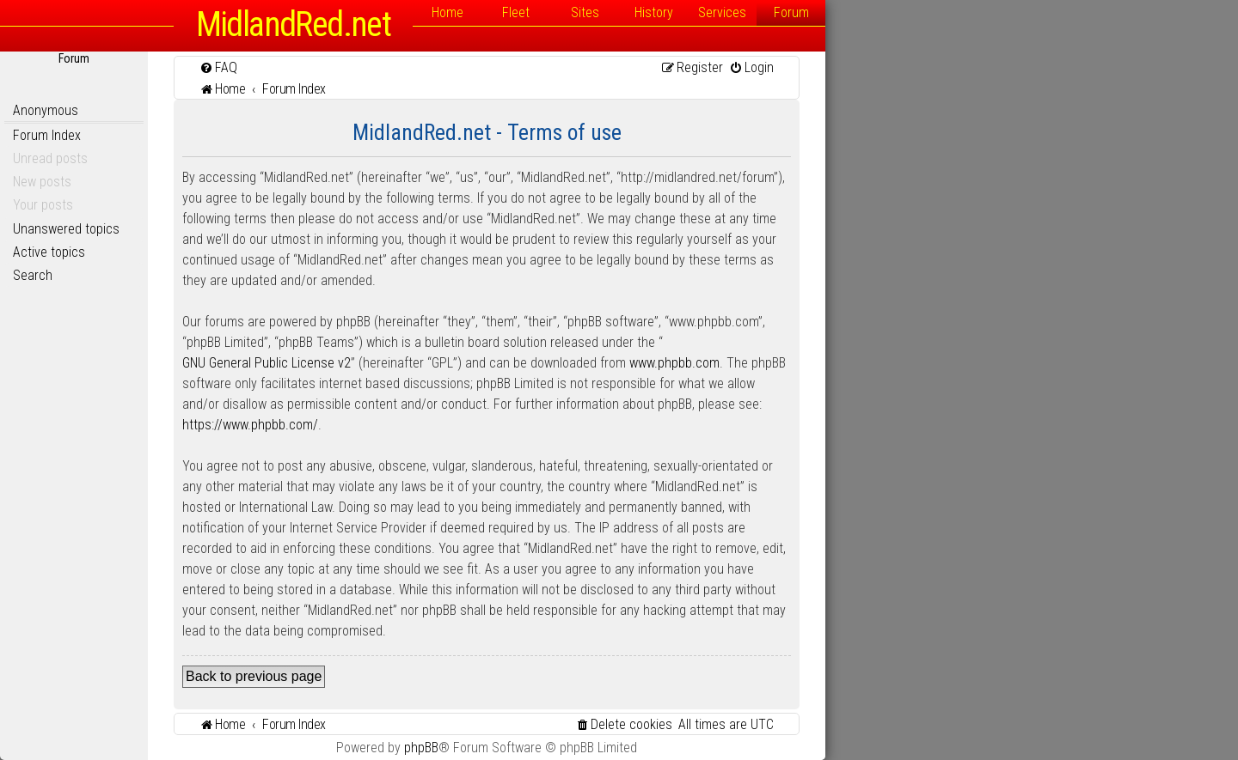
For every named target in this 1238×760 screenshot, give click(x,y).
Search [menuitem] (32, 275)
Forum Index (47, 135)
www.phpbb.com (674, 363)
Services (722, 12)
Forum (791, 12)
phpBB (421, 747)
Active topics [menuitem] (49, 252)
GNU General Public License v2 (266, 363)
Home (447, 12)
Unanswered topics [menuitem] (66, 229)
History (653, 12)
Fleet (516, 12)
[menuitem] (218, 67)
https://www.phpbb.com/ (250, 424)
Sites (585, 12)
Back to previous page (254, 676)
